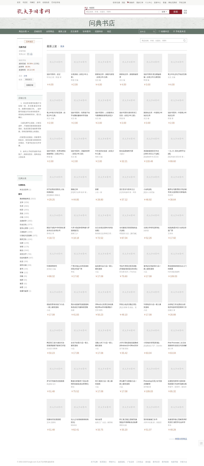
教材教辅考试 (28, 199)
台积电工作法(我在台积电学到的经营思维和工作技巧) (177, 307)
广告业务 (130, 462)
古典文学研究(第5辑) (151, 228)
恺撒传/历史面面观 (54, 419)
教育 (23, 284)
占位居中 (33, 11)
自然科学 (26, 221)
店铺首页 (38, 31)
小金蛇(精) (148, 189)
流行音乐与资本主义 (127, 189)
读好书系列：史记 (53, 74)
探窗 (97, 189)
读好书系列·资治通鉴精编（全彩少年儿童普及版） (152, 77)
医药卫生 (26, 239)
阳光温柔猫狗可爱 (126, 151)
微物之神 (74, 189)
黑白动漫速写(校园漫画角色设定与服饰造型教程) (80, 307)
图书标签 (165, 462)
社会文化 (26, 225)
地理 (23, 280)
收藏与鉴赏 (25, 291)
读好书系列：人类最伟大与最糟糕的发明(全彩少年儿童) (104, 115)
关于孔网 (94, 462)
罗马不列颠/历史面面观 (55, 381)
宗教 (23, 276)
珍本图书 (87, 31)
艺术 (24, 206)
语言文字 (25, 254)
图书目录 (156, 462)
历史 (24, 213)
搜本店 (142, 32)
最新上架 (62, 31)
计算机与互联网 (28, 236)
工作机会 (139, 462)
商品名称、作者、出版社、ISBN (98, 12)
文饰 (25, 76)
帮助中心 (112, 462)
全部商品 (50, 31)
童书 (24, 269)
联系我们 (103, 462)
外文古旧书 (25, 190)
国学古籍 (25, 265)
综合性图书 (26, 258)
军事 (24, 273)
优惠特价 (99, 31)
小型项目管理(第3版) (151, 343)
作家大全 (183, 462)
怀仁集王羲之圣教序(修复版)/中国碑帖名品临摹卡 (128, 422)
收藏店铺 (29, 85)
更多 (62, 46)
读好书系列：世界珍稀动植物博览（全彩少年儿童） (56, 154)
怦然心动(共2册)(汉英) (127, 304)
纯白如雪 (98, 419)
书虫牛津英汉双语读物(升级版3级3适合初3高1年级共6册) (128, 269)
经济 (24, 210)
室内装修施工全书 (150, 419)
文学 (24, 202)
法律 (24, 243)
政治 (24, 250)
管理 (24, 247)
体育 (23, 287)
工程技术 (26, 232)
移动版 (148, 462)
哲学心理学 (27, 228)
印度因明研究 (52, 266)
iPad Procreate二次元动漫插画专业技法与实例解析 (177, 345)
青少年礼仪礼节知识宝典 (177, 74)
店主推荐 (74, 31)
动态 (109, 31)
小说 (24, 217)
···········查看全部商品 (178, 439)
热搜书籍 (174, 462)
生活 (24, 261)
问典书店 (22, 47)
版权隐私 (121, 462)
